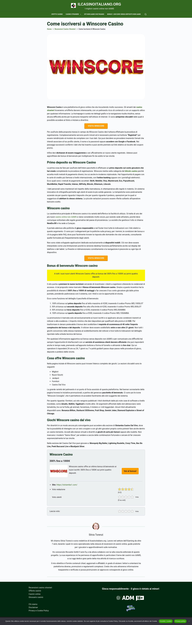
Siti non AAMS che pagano (94, 14)
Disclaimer (33, 607)
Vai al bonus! (130, 472)
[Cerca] (145, 14)
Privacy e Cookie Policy (39, 611)
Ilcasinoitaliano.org (99, 4)
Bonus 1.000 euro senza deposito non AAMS (124, 14)
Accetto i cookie (166, 621)
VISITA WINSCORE (96, 126)
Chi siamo (33, 604)
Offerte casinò (35, 591)
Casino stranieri (74, 14)
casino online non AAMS (66, 217)
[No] (189, 621)
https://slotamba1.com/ (67, 486)
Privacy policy (180, 621)
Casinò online (34, 594)
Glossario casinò (36, 597)
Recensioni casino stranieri (40, 587)
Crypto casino (57, 14)
